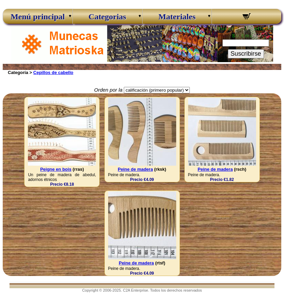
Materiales (177, 16)
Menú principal (38, 16)
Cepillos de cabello (53, 72)
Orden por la (108, 90)
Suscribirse (246, 53)
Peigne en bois (55, 169)
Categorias (107, 16)
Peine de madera (135, 169)
